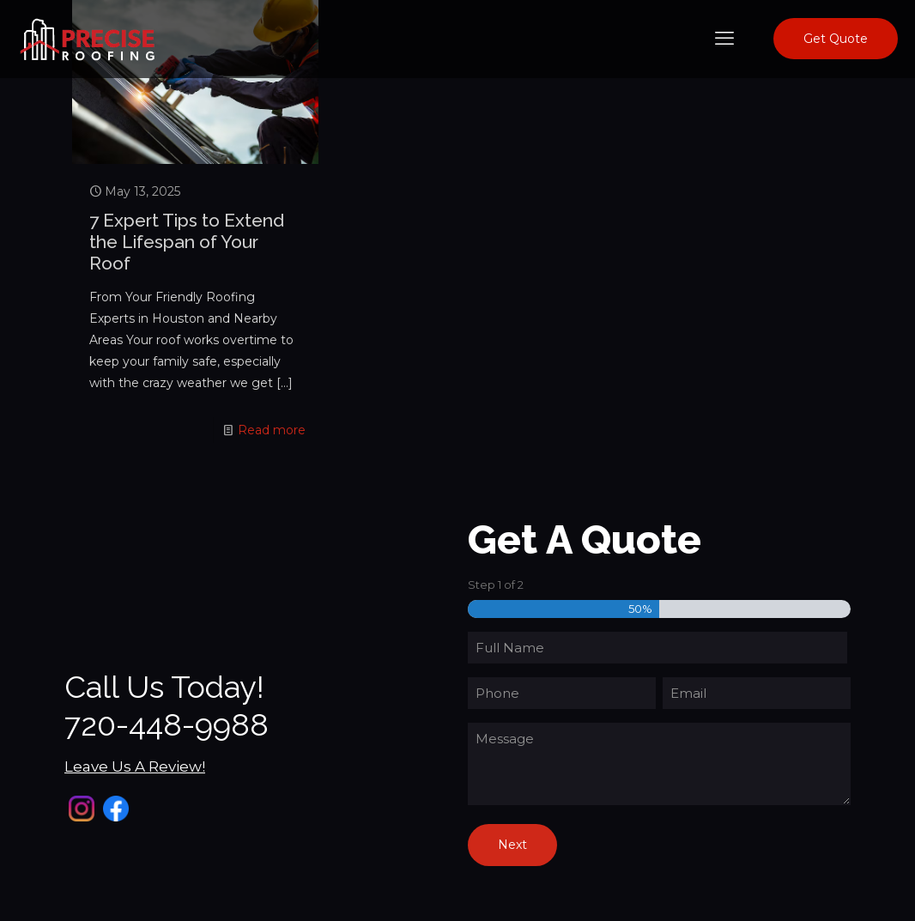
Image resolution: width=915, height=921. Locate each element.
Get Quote (835, 38)
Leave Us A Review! (134, 766)
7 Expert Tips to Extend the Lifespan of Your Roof (186, 241)
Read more (272, 430)
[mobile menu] (724, 38)
